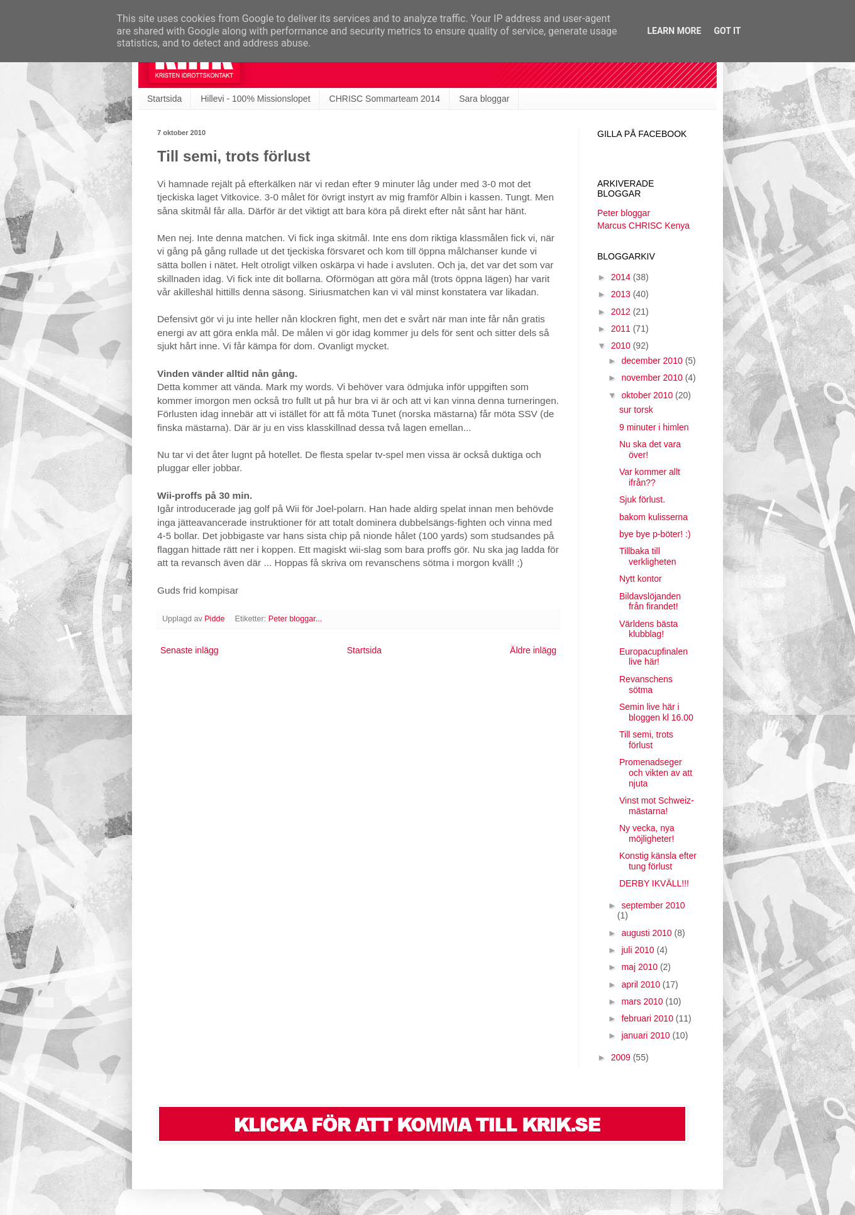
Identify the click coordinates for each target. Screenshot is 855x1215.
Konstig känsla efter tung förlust (658, 861)
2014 (622, 277)
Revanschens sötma (646, 684)
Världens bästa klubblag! (648, 629)
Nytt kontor (640, 579)
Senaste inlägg (189, 650)
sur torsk (636, 410)
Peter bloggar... (295, 618)
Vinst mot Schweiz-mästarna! (656, 805)
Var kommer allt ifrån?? (649, 477)
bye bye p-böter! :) (655, 534)
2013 (622, 294)
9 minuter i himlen (654, 427)
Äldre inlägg (533, 650)
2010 (622, 346)
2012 (622, 312)
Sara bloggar (484, 99)
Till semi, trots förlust (646, 739)
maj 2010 (640, 967)
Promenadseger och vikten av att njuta (655, 772)
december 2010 (653, 361)
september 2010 (653, 905)
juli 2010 (638, 950)
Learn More (674, 31)
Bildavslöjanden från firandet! (650, 601)
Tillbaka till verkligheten (647, 556)
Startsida (164, 99)
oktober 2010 (648, 395)
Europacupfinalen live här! (653, 656)
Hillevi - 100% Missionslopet (255, 99)
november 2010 (653, 378)
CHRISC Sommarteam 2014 (385, 99)
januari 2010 (646, 1035)
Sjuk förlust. (642, 499)
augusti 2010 (647, 933)
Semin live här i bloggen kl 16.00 (656, 712)
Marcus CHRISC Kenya (643, 226)
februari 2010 (648, 1018)
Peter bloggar (623, 213)
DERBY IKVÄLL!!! (654, 883)
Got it (727, 31)
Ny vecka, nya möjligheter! (647, 833)
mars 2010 (643, 1001)
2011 (622, 329)
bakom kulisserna (653, 517)
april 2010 (641, 984)
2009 (622, 1057)
